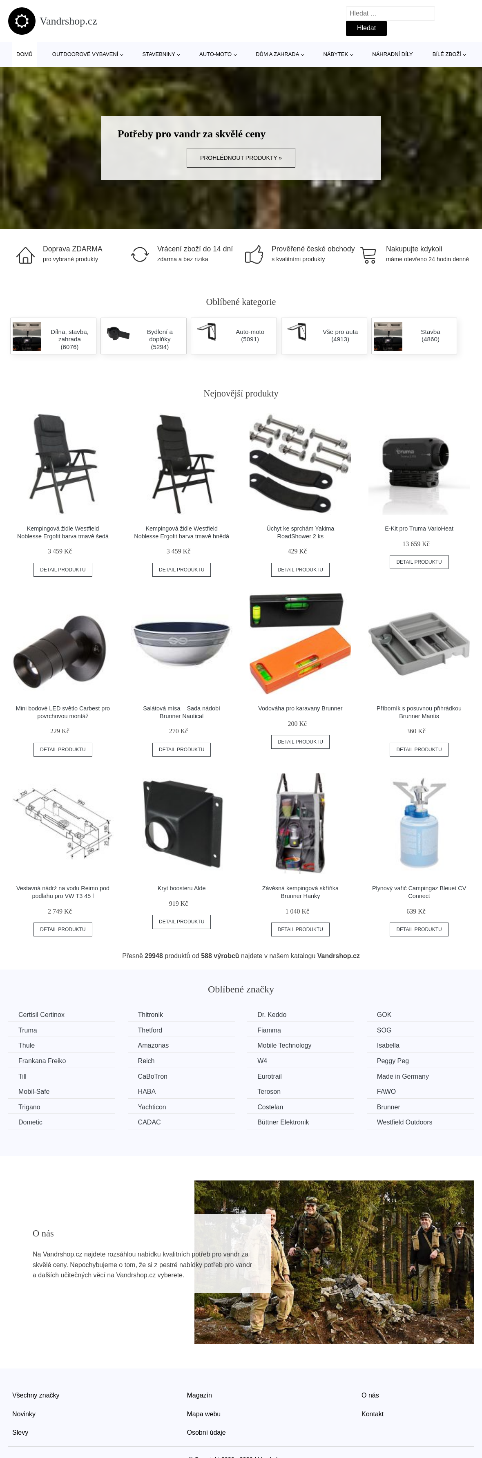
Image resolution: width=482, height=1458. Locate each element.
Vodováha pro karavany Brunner (300, 708)
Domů (24, 54)
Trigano (29, 1107)
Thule (26, 1045)
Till (22, 1076)
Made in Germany (403, 1076)
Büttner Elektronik (283, 1122)
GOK (384, 1014)
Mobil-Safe (33, 1091)
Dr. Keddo (271, 1014)
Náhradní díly (392, 54)
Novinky (24, 1414)
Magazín (199, 1395)
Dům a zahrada (277, 54)
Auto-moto (215, 54)
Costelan (270, 1107)
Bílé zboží (447, 54)
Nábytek (335, 54)
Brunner (388, 1107)
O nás (370, 1395)
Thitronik (150, 1014)
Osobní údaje (206, 1432)
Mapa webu (204, 1414)
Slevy (20, 1432)
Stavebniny (159, 54)
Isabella (388, 1045)
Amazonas (153, 1045)
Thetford (150, 1030)
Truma (27, 1030)
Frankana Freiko (42, 1060)
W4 (262, 1060)
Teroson (269, 1091)
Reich (146, 1060)
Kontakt (373, 1414)
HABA (147, 1091)
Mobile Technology (284, 1045)
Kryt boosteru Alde (182, 888)
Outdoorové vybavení (85, 54)
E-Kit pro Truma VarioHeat (419, 528)
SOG (384, 1030)
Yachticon (152, 1107)
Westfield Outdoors (405, 1122)
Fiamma (269, 1030)
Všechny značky (36, 1395)
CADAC (149, 1122)
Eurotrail (269, 1076)
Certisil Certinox (41, 1014)
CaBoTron (152, 1076)
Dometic (30, 1122)
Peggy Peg (393, 1060)
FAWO (386, 1091)
